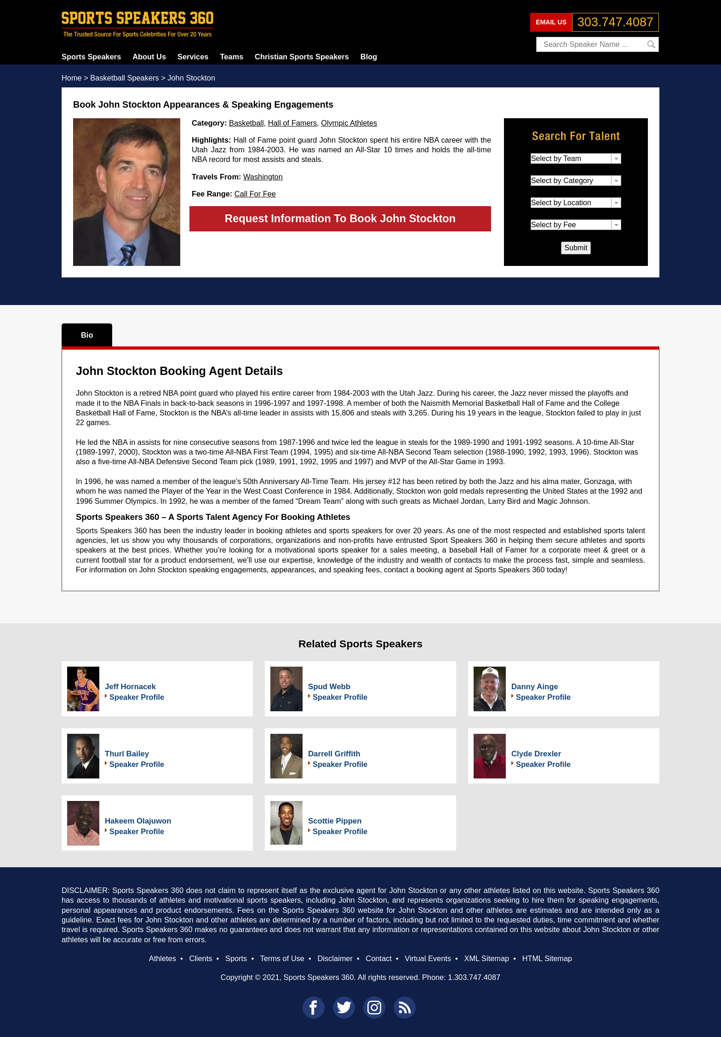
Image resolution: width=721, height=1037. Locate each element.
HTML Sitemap (547, 958)
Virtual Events (428, 958)
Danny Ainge (534, 686)
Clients (200, 958)
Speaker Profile (136, 697)
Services (192, 56)
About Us (149, 56)
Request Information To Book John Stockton (340, 218)
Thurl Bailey (127, 753)
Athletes (162, 958)
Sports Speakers (91, 56)
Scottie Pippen (335, 821)
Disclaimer (334, 958)
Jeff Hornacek (130, 686)
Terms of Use (282, 958)
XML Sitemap (486, 958)
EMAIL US (551, 22)
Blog (368, 56)
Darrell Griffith (334, 753)
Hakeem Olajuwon (138, 821)
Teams (231, 56)
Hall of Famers (292, 123)
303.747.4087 (615, 22)
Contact (378, 958)
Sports (236, 958)
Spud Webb (329, 686)
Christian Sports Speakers (302, 56)
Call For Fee (255, 194)
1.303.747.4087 (474, 977)
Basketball (246, 123)
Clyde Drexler (536, 753)
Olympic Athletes (349, 123)
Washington (263, 177)
